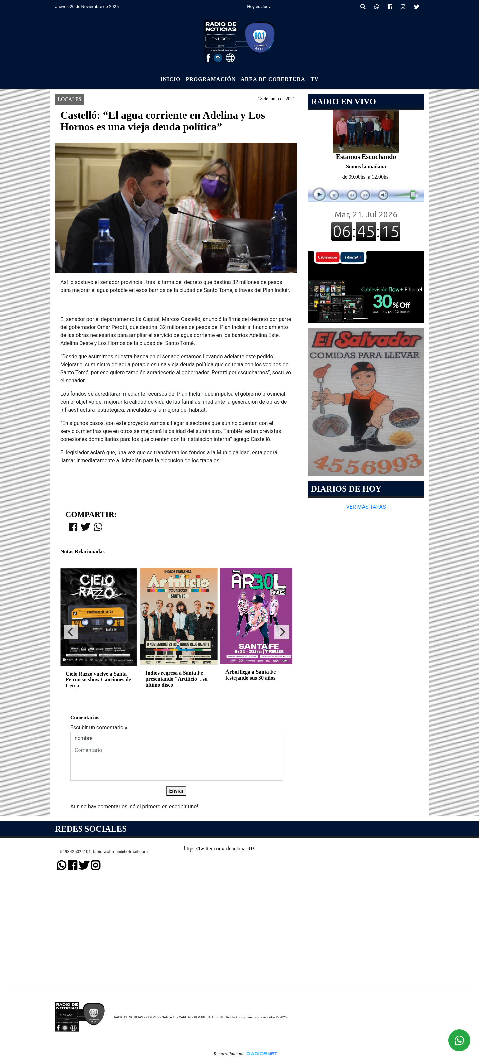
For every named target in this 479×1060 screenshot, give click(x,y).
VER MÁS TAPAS (366, 507)
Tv (315, 79)
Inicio (170, 79)
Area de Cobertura (273, 79)
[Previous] (71, 632)
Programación (211, 79)
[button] (363, 7)
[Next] (281, 632)
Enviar (176, 791)
